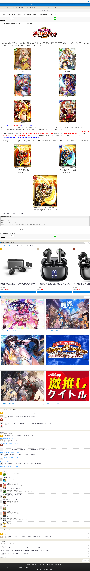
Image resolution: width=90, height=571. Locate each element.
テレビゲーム (32, 245)
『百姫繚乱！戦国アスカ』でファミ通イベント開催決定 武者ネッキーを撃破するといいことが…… (47, 7)
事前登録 (41, 10)
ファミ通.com (56, 564)
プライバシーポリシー (43, 564)
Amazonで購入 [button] (18, 292)
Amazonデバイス (24, 245)
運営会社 (36, 564)
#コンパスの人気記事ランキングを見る (7, 438)
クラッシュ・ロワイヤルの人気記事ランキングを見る (9, 443)
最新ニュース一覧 (24, 7)
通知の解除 (50, 564)
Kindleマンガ (16, 245)
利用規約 (32, 564)
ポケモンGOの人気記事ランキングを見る (7, 461)
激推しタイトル (47, 10)
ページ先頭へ (86, 560)
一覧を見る (87, 242)
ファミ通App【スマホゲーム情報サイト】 (12, 7)
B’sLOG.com (62, 564)
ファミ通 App (4, 2)
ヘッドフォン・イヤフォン (6, 245)
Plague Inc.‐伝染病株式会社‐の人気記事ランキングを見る (9, 457)
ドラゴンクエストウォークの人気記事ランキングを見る (10, 452)
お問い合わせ (27, 564)
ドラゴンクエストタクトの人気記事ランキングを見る (9, 466)
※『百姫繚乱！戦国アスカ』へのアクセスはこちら (11, 213)
